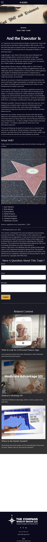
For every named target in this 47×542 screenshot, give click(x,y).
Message (4, 283)
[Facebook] (21, 528)
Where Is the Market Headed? (15, 441)
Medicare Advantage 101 (12, 395)
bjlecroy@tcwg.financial (23, 534)
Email (3, 273)
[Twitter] (23, 528)
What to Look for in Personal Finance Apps (20, 350)
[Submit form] (5, 297)
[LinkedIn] (26, 528)
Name (3, 264)
